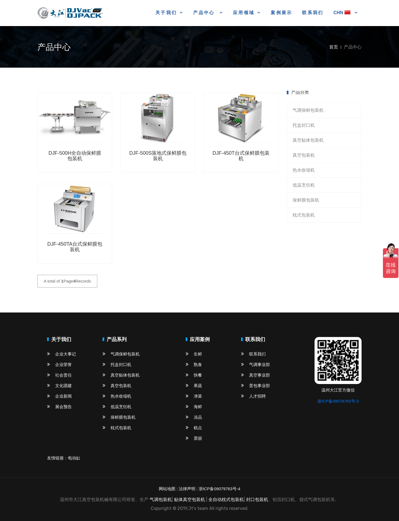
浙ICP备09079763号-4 (219, 488)
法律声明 (187, 488)
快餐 (194, 375)
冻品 (194, 417)
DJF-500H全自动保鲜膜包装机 (74, 155)
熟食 (194, 364)
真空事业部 (255, 375)
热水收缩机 (304, 170)
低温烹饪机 (304, 185)
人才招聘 (253, 396)
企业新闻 (59, 396)
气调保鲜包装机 (308, 110)
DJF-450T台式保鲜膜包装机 (241, 155)
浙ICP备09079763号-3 (338, 401)
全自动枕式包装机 (226, 499)
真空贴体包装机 (308, 140)
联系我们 (312, 13)
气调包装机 (161, 499)
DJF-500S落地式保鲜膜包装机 (157, 155)
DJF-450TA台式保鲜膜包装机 (75, 246)
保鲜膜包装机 (306, 200)
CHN (342, 12)
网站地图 (167, 488)
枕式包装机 (304, 215)
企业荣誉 (59, 364)
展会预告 (59, 406)
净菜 (194, 396)
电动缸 (74, 458)
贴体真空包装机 (189, 499)
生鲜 (194, 354)
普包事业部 (255, 385)
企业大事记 (61, 354)
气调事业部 (255, 364)
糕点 (194, 427)
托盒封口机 (304, 125)
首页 (333, 47)
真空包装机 (304, 155)
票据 (194, 438)
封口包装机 (257, 499)
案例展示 (281, 13)
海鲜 (194, 406)
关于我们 (166, 12)
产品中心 (204, 12)
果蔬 (194, 385)
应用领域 (243, 12)
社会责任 (59, 375)
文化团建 (59, 385)
